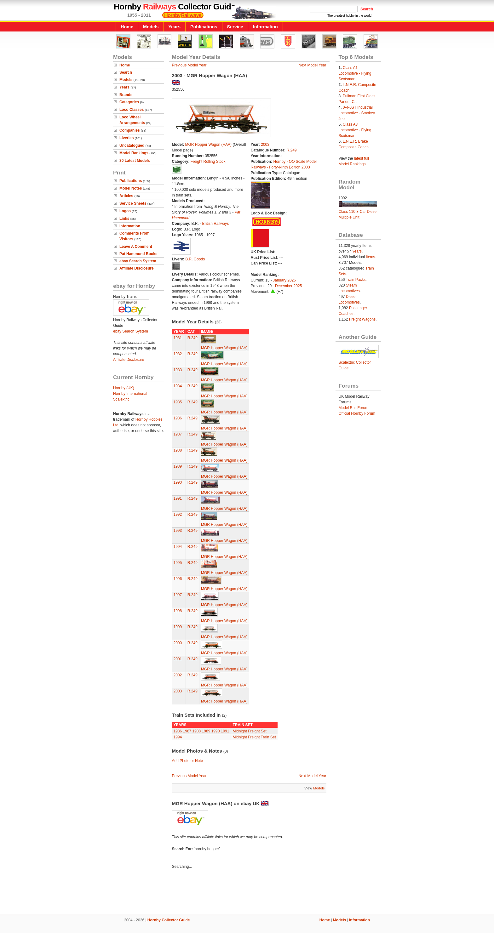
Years (175, 26)
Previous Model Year (189, 65)
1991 (178, 498)
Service (235, 26)
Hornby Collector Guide (168, 920)
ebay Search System (137, 261)
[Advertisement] (247, 892)
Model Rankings (133, 153)
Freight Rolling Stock (208, 161)
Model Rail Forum (354, 408)
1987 (178, 434)
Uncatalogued (131, 145)
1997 (178, 595)
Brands (125, 95)
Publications (203, 26)
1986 (178, 418)
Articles (126, 196)
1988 (178, 450)
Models (151, 26)
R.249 (292, 150)
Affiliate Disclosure (136, 268)
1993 (178, 530)
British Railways (215, 223)
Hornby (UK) (123, 388)
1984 (178, 386)
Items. (371, 257)
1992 (178, 514)
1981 (178, 338)
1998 (178, 611)
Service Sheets (132, 203)
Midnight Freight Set (249, 731)
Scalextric (121, 399)
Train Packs (356, 279)
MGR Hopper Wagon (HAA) (208, 144)
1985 (178, 402)
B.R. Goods (195, 259)
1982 (178, 354)
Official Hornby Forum (357, 413)
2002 (178, 675)
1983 (178, 370)
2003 (265, 144)
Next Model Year (312, 65)
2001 (178, 659)
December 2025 (288, 286)
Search (125, 72)
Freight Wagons (362, 319)
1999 (178, 627)
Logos (125, 211)
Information (265, 26)
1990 (178, 482)
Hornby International (130, 393)
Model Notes (130, 188)
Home (127, 26)
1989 (178, 466)
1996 (178, 579)
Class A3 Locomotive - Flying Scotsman (355, 130)
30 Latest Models (134, 160)
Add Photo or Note (187, 761)
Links (124, 218)
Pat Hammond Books (138, 254)
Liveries (126, 138)
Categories (129, 102)
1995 (178, 562)
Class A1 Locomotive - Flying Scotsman (355, 73)
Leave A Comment (135, 246)
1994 (178, 546)
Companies (129, 130)
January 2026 (284, 280)
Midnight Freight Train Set (254, 737)
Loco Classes (131, 109)
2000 (178, 643)
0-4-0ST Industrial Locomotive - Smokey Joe (357, 113)
